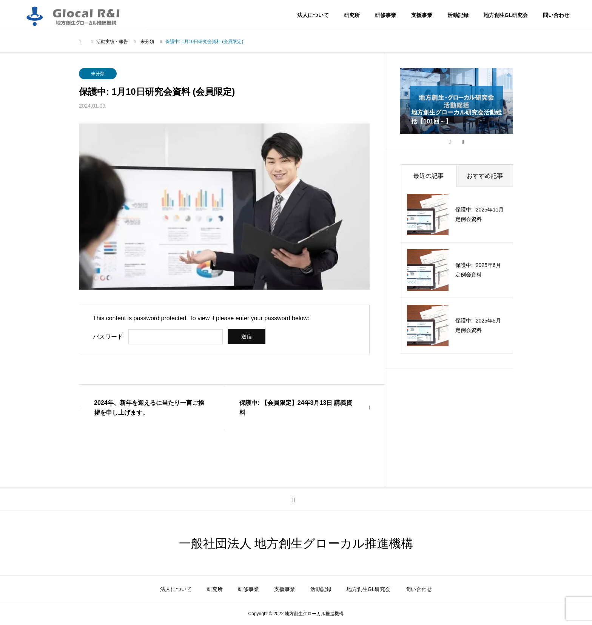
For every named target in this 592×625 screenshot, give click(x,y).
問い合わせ (556, 15)
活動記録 (458, 15)
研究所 (352, 15)
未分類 (98, 73)
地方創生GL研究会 (506, 15)
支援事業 (421, 15)
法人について (313, 15)
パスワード (108, 336)
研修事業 (385, 15)
